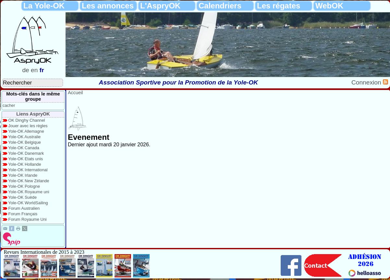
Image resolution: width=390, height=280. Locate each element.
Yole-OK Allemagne (26, 131)
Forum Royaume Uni (27, 219)
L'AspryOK (160, 5)
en (34, 70)
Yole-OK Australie (24, 136)
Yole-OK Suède (22, 197)
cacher (9, 105)
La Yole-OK (44, 5)
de (25, 70)
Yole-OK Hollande (24, 164)
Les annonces (108, 5)
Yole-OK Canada (23, 147)
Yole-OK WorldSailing (28, 202)
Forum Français (23, 213)
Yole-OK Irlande (22, 175)
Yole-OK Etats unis (25, 158)
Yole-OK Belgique (24, 142)
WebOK (329, 5)
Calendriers (220, 5)
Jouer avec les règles (28, 125)
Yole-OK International (27, 169)
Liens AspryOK (33, 114)
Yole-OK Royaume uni (28, 191)
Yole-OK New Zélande (28, 180)
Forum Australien (24, 208)
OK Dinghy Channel (26, 120)
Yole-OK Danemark (26, 153)
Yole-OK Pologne (24, 186)
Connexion (367, 82)
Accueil (75, 92)
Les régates (278, 5)
